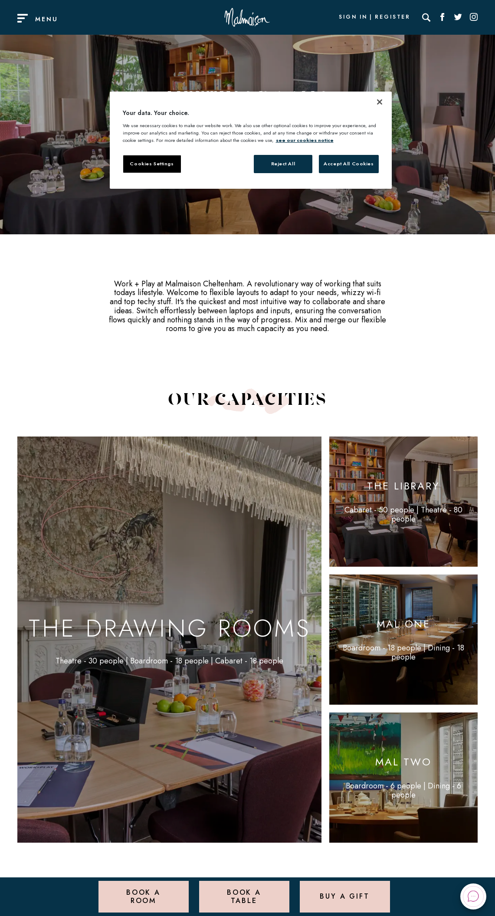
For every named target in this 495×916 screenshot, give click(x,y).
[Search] (426, 17)
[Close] (379, 102)
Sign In (353, 17)
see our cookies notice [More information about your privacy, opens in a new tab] (305, 140)
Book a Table (244, 896)
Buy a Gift (345, 896)
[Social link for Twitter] (458, 17)
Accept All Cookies (349, 163)
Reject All (283, 163)
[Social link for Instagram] (474, 17)
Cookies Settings (152, 163)
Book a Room (143, 896)
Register (392, 17)
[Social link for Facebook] (442, 17)
